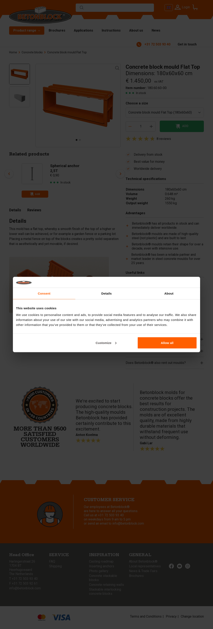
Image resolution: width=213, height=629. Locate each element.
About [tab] (168, 293)
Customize (106, 342)
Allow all (167, 342)
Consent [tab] (44, 293)
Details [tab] (106, 293)
